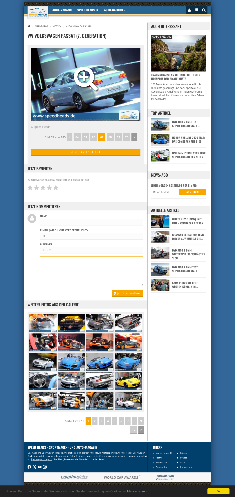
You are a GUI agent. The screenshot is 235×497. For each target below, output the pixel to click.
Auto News (95, 452)
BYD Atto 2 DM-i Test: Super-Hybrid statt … (186, 124)
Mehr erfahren (137, 492)
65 (85, 137)
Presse (183, 457)
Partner (159, 457)
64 (77, 137)
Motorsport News (111, 452)
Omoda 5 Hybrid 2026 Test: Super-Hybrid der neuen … (189, 155)
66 (93, 137)
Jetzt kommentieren (127, 293)
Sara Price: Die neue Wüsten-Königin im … (185, 285)
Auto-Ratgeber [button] (114, 10)
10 (133, 429)
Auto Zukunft (70, 456)
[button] (39, 84)
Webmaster (162, 462)
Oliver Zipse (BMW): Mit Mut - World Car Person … (189, 221)
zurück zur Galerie (86, 152)
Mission (184, 452)
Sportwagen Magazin (41, 459)
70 (126, 137)
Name (43, 216)
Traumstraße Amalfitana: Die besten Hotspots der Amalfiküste (175, 77)
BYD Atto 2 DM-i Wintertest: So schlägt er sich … (188, 254)
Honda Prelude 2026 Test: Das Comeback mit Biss (188, 139)
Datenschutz (162, 467)
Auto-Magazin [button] (62, 10)
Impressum (186, 467)
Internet (46, 244)
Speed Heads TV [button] (88, 10)
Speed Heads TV (164, 452)
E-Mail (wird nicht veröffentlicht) (64, 230)
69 (118, 137)
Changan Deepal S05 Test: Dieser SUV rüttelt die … (188, 237)
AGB (182, 462)
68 (110, 137)
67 (102, 137)
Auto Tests (126, 452)
